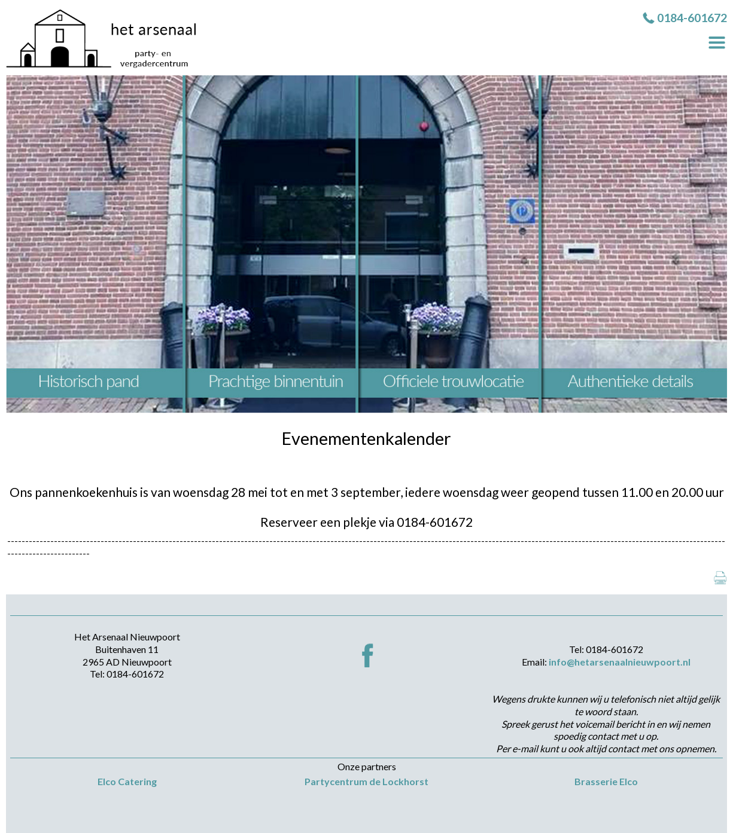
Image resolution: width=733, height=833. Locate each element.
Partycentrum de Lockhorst (366, 781)
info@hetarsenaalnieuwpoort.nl (620, 661)
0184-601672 (692, 18)
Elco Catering (127, 781)
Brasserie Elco (606, 781)
